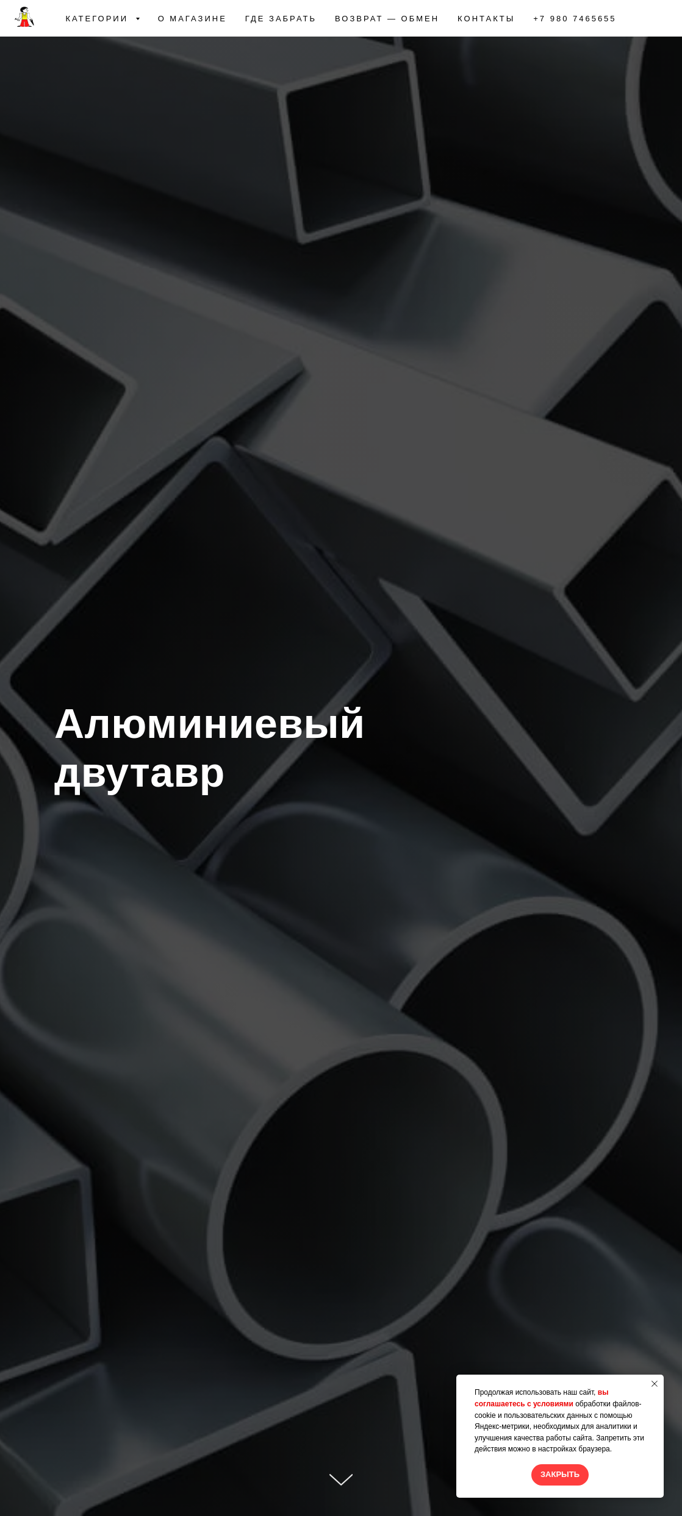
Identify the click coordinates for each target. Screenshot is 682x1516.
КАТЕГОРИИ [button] (98, 18)
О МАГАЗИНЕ (192, 18)
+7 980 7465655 (574, 18)
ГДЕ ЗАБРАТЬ (281, 18)
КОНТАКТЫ (486, 18)
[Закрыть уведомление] (654, 1384)
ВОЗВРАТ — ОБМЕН (387, 18)
